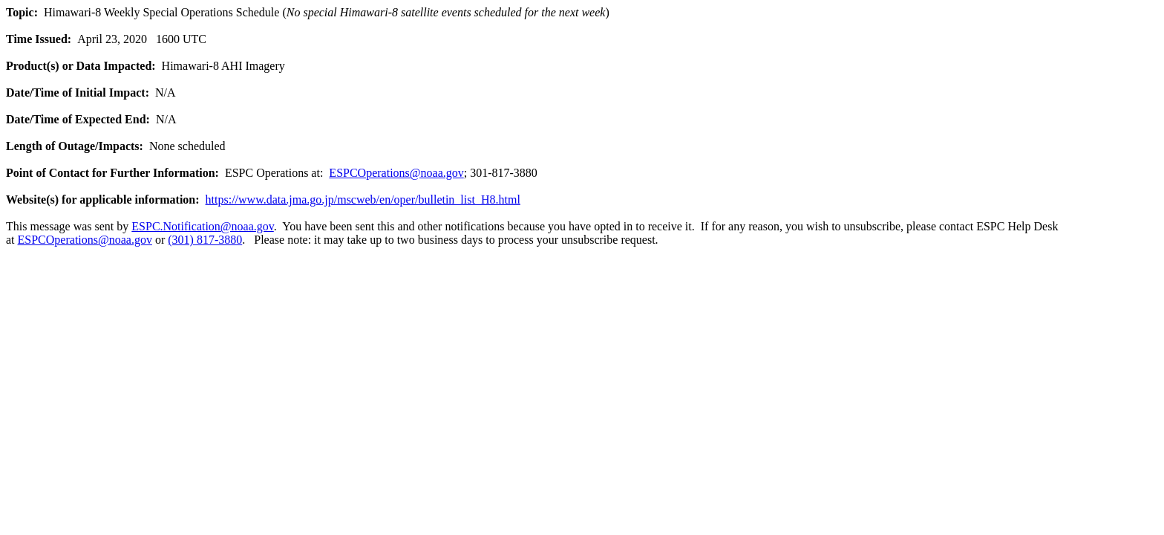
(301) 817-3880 (205, 239)
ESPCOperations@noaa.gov (396, 172)
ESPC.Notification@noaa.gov (202, 226)
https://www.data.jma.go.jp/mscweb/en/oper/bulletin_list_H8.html (363, 199)
